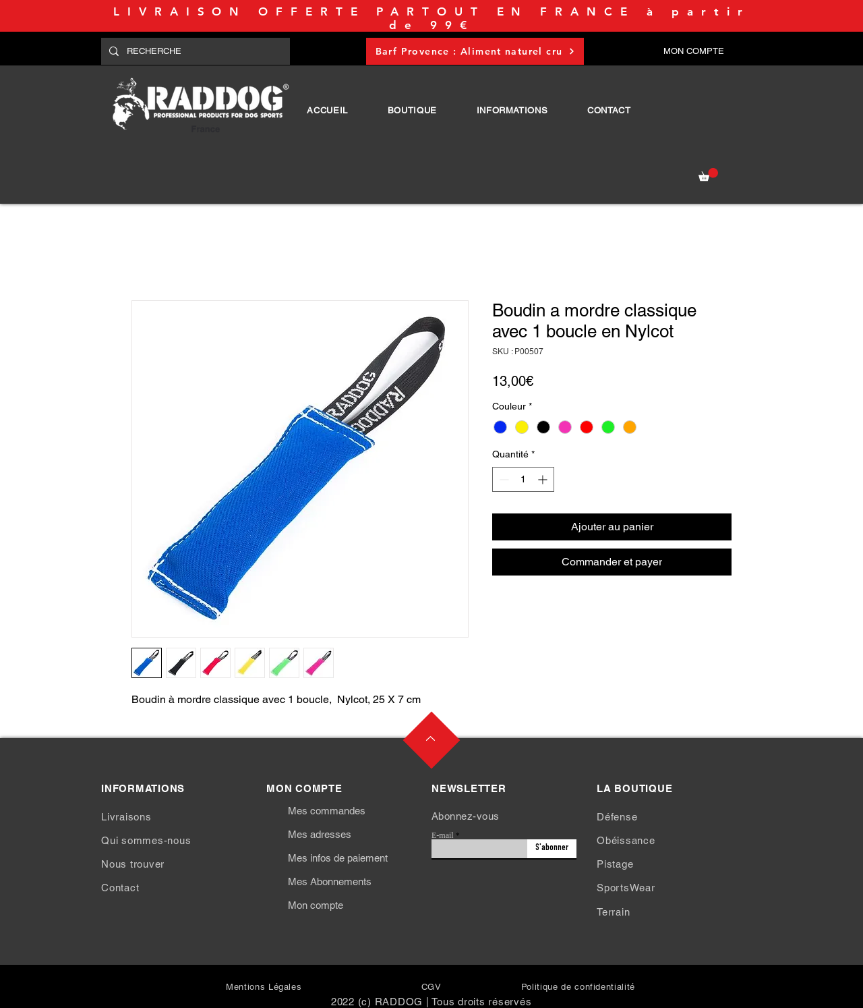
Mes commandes (326, 810)
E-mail (443, 835)
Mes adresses (319, 834)
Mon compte (315, 905)
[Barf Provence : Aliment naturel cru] (475, 51)
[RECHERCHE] (194, 51)
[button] (412, 110)
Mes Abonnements (329, 881)
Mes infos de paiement (338, 858)
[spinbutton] (523, 479)
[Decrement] (502, 479)
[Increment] (543, 479)
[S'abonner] (551, 848)
